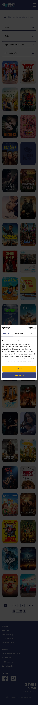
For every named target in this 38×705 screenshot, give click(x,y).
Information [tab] (19, 333)
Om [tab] (31, 333)
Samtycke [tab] (6, 333)
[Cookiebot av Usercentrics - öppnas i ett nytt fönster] (27, 328)
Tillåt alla (19, 369)
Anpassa (19, 375)
